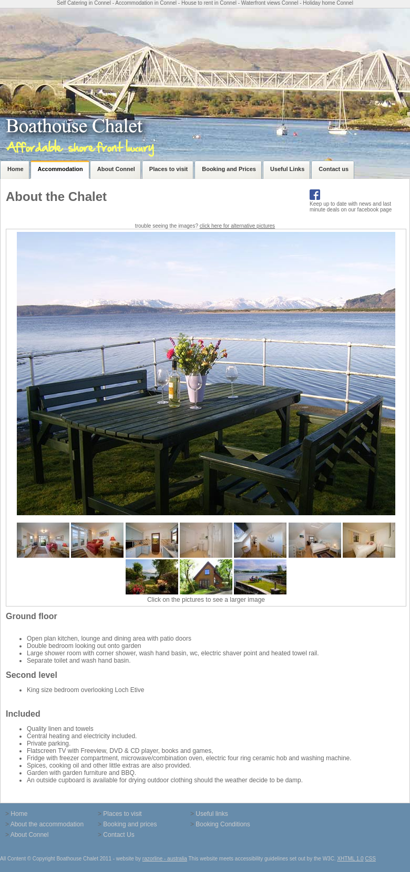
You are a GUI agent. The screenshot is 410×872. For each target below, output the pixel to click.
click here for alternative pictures (237, 226)
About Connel (30, 834)
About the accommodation (47, 824)
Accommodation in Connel (146, 3)
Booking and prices (130, 824)
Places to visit (122, 813)
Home (19, 813)
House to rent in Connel (209, 3)
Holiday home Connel (328, 3)
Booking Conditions (223, 824)
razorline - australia (164, 859)
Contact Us (118, 834)
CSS (370, 859)
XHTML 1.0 (350, 859)
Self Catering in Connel (84, 3)
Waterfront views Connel (270, 3)
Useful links (212, 813)
